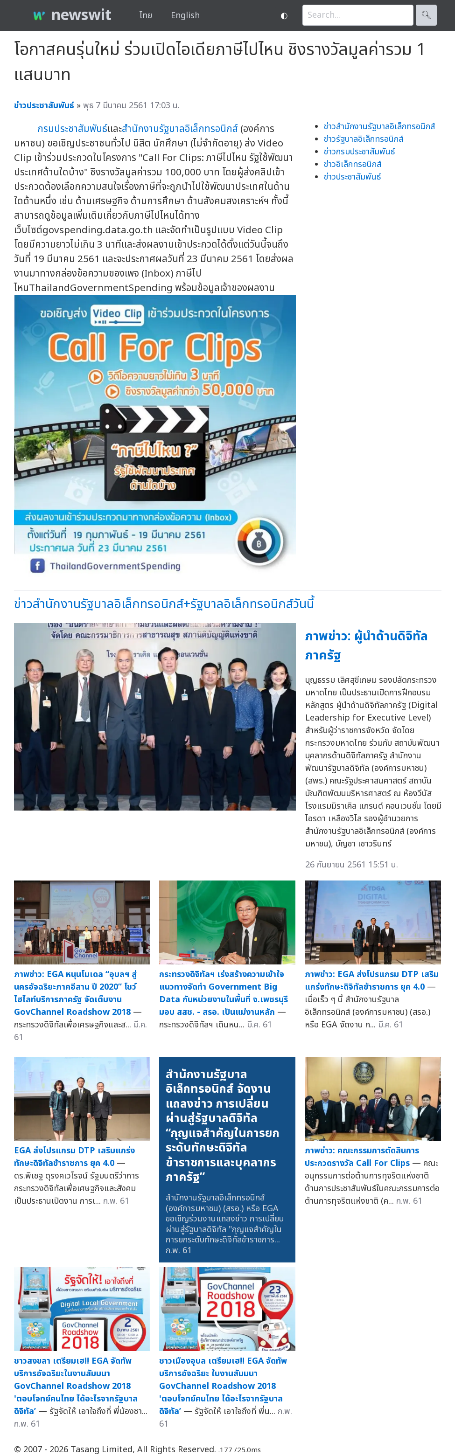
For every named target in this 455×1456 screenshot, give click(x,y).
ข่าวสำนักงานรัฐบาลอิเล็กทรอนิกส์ (379, 126)
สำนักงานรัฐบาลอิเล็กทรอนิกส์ (180, 129)
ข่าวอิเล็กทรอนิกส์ (352, 164)
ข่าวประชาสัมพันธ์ (352, 177)
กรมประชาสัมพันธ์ (72, 129)
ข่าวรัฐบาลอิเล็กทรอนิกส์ (363, 139)
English (185, 15)
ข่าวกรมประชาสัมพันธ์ (359, 152)
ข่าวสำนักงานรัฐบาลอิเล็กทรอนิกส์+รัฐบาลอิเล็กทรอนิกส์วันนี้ (164, 604)
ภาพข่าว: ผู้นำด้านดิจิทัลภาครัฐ (366, 646)
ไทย (146, 15)
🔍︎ (426, 15)
